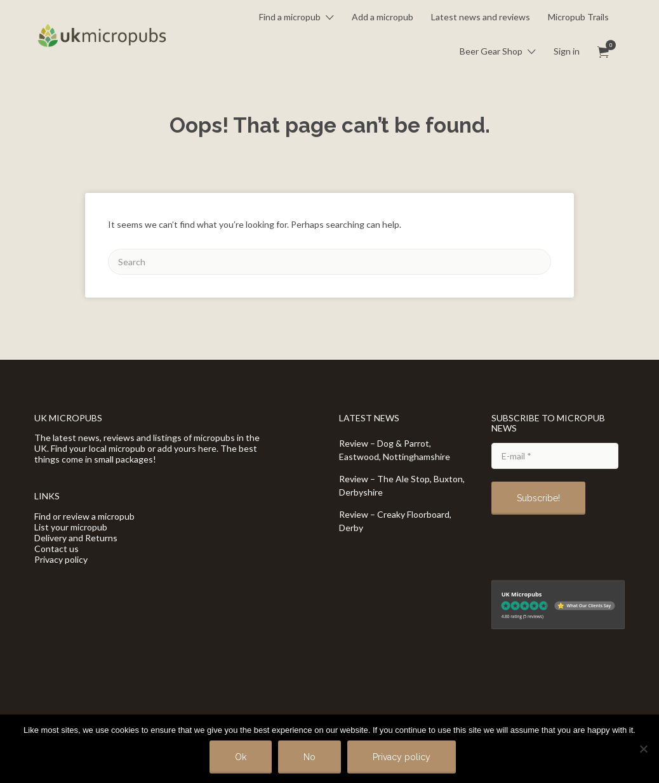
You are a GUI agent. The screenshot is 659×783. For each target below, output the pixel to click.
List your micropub (70, 527)
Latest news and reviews (480, 16)
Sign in (567, 51)
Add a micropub (382, 16)
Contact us (56, 548)
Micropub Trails (578, 16)
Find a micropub (290, 16)
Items (607, 45)
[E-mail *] (554, 456)
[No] (643, 748)
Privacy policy (61, 559)
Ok (240, 757)
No (309, 757)
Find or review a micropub (84, 516)
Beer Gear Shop (491, 51)
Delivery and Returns (75, 537)
